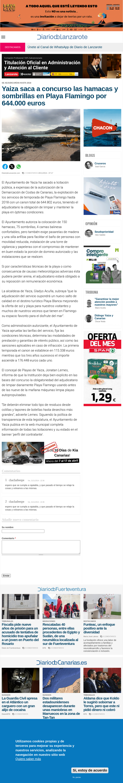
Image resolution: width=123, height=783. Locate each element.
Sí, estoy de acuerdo (90, 770)
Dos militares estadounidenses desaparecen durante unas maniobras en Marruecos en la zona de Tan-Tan (61, 707)
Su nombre (7, 527)
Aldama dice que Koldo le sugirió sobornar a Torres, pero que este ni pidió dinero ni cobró (101, 704)
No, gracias (77, 777)
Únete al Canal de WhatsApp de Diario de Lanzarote (65, 47)
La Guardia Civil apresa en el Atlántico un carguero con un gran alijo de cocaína (19, 704)
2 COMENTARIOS (31, 173)
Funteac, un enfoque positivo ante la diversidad (99, 628)
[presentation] (26, 565)
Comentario (9, 538)
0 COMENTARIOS (31, 648)
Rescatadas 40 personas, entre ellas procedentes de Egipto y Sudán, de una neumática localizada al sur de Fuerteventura (61, 634)
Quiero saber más (28, 759)
